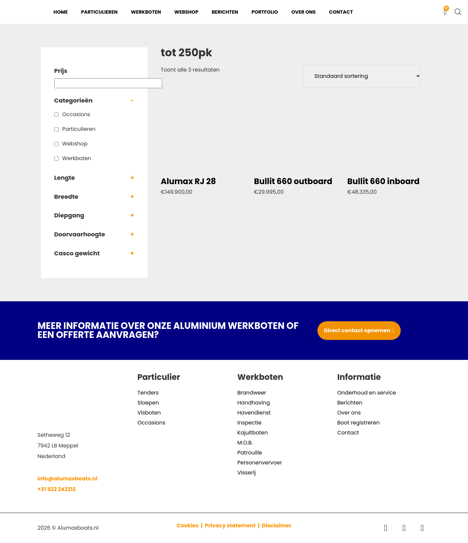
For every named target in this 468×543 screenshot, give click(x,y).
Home (61, 12)
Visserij (246, 472)
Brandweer (251, 393)
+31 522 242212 (57, 489)
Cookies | (190, 525)
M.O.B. (245, 442)
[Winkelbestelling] (362, 76)
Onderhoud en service (366, 393)
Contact (341, 12)
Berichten (225, 12)
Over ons (303, 12)
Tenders (148, 393)
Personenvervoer (259, 462)
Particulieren (99, 12)
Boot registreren (358, 422)
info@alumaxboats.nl (68, 478)
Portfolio (264, 12)
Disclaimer (276, 525)
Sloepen (148, 403)
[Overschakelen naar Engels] (426, 12)
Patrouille (249, 452)
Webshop (186, 12)
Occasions (76, 114)
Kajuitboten (252, 432)
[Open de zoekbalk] (458, 12)
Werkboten (146, 12)
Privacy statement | (233, 525)
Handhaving (253, 403)
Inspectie (249, 422)
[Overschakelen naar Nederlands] (414, 12)
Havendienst (254, 412)
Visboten (149, 412)
